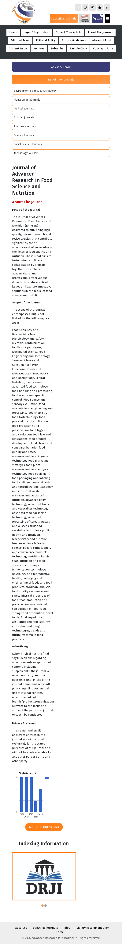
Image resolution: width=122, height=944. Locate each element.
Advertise (21, 927)
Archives (38, 48)
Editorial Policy (45, 40)
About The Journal (100, 32)
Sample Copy (78, 48)
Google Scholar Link (44, 827)
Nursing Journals (24, 117)
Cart (98, 17)
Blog (67, 927)
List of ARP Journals (61, 79)
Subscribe (57, 48)
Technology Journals (26, 153)
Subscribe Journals (63, 18)
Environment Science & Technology (35, 90)
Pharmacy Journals (25, 126)
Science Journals (24, 135)
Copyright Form (103, 48)
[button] (42, 906)
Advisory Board (61, 67)
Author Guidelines (74, 40)
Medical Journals (24, 108)
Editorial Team (20, 40)
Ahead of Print (101, 40)
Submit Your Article (68, 32)
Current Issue (18, 48)
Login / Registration (37, 32)
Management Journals (27, 99)
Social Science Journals (28, 144)
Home (13, 32)
